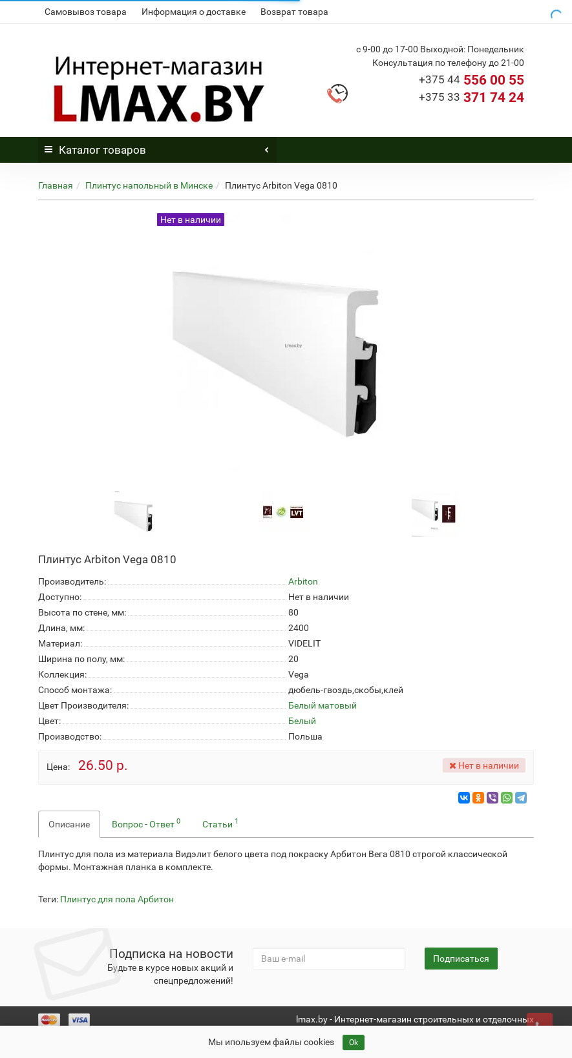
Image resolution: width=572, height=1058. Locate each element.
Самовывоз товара (86, 11)
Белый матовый (322, 705)
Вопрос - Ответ (146, 823)
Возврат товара (294, 11)
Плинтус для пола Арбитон (117, 899)
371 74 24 (471, 97)
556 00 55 (471, 80)
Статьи (220, 823)
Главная (55, 185)
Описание (69, 824)
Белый (302, 721)
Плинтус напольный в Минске (149, 185)
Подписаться (461, 958)
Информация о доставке (194, 11)
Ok (353, 1042)
